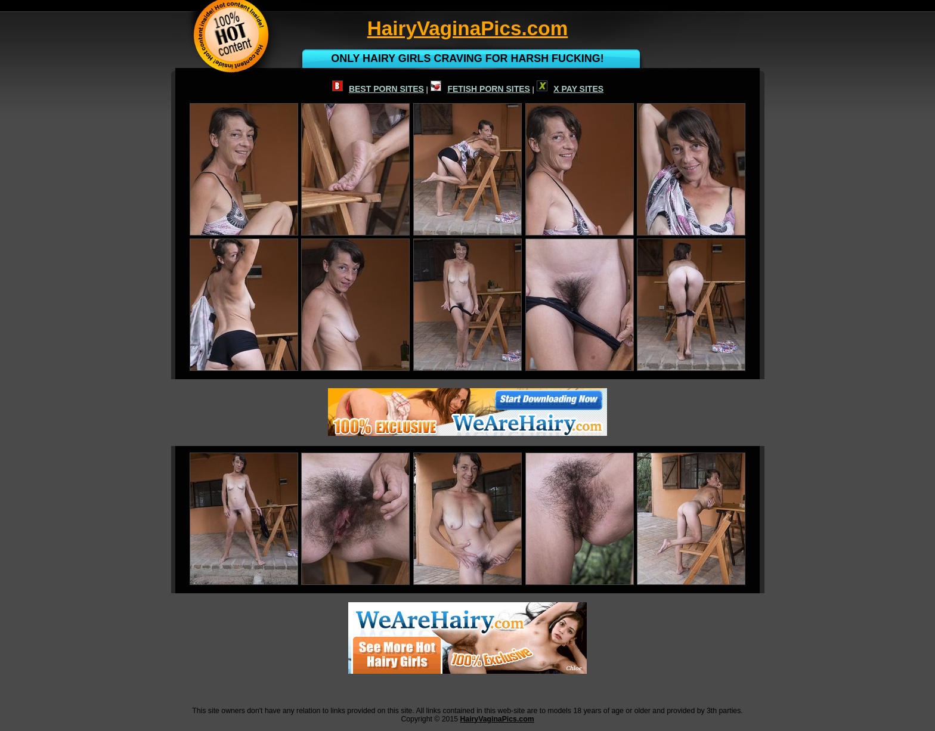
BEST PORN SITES (378, 89)
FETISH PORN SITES (480, 89)
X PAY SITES (570, 89)
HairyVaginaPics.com (497, 719)
